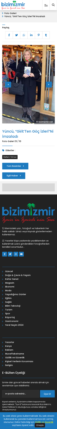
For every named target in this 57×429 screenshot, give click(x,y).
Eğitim (8, 298)
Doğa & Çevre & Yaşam (18, 275)
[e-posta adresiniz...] (20, 393)
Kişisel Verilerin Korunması (19, 361)
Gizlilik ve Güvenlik (15, 357)
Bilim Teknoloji (12, 305)
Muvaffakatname (14, 353)
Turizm (8, 309)
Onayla (40, 425)
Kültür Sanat (11, 279)
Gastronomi (11, 321)
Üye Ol (47, 393)
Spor (7, 313)
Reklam (9, 349)
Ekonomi (9, 286)
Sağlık (8, 302)
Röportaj (10, 317)
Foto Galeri (10, 13)
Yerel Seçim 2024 (14, 325)
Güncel (9, 271)
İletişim (9, 365)
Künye (8, 346)
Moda (8, 290)
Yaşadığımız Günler (15, 294)
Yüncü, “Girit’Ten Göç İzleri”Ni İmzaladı (24, 16)
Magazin (9, 282)
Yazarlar (9, 342)
